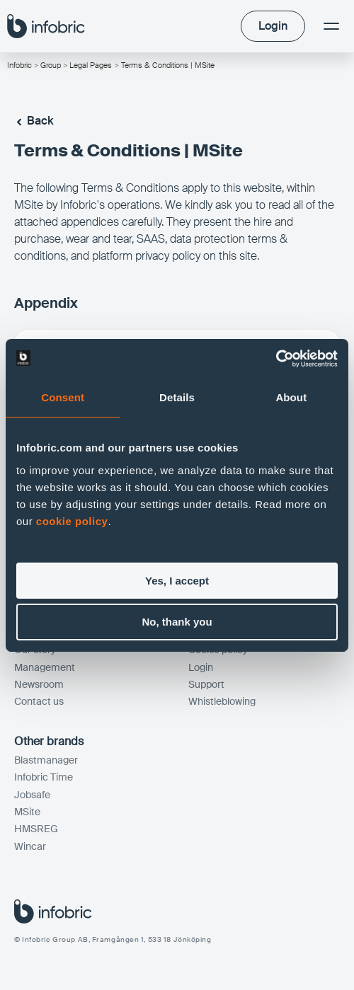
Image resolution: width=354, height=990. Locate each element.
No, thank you (177, 622)
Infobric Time (43, 777)
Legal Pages (91, 65)
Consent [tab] (62, 397)
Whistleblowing (222, 701)
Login (200, 667)
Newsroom (39, 684)
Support (206, 684)
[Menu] (331, 26)
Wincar (30, 846)
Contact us (39, 701)
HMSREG (36, 828)
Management (44, 667)
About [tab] (291, 397)
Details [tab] (177, 397)
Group (50, 65)
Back (34, 120)
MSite (27, 811)
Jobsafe (32, 794)
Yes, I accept (177, 581)
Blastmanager (46, 760)
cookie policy (72, 521)
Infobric (19, 65)
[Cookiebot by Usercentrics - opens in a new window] (276, 359)
